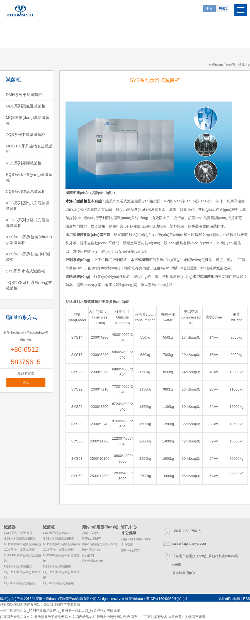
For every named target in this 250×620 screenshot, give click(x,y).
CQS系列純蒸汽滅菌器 (19, 583)
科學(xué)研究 (91, 538)
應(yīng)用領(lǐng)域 (100, 527)
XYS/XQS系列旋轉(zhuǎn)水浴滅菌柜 (29, 240)
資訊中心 (129, 527)
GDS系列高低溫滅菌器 (19, 538)
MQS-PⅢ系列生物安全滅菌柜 (29, 149)
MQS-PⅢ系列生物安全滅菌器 (22, 558)
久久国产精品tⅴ (80, 617)
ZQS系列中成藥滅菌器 (19, 549)
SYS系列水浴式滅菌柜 (25, 271)
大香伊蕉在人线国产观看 (186, 617)
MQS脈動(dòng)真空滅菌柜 (27, 120)
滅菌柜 (242, 64)
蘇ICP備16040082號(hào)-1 (167, 599)
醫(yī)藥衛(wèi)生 (93, 549)
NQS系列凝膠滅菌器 (18, 566)
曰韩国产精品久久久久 (16, 617)
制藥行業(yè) (90, 533)
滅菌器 (10, 527)
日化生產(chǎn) (92, 560)
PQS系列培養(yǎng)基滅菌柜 (29, 177)
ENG (223, 8)
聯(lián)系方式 (130, 550)
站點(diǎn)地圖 (230, 599)
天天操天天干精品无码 (51, 617)
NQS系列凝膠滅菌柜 (24, 163)
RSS (246, 599)
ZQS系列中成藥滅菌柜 (25, 134)
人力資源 (127, 544)
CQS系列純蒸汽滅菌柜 (25, 191)
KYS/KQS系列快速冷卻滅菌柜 (28, 257)
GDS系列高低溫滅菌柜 (25, 106)
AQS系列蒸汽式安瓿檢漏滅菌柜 (27, 206)
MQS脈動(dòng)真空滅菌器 (22, 544)
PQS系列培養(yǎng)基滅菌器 (22, 574)
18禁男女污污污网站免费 (111, 617)
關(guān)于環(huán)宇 (136, 539)
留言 (26, 382)
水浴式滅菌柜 (91, 302)
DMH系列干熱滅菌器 (18, 533)
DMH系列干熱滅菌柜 (24, 94)
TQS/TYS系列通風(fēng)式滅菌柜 (29, 285)
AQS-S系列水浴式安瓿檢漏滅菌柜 (27, 223)
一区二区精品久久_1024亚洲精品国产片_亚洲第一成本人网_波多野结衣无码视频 (60, 611)
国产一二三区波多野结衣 (149, 617)
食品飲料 (88, 555)
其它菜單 (129, 533)
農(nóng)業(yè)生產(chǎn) (99, 544)
